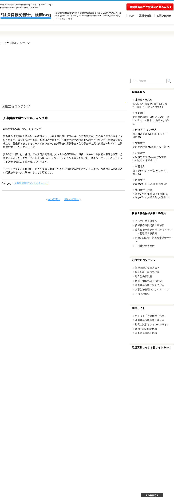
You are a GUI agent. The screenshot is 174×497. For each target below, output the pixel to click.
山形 (148, 107)
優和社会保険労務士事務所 (149, 225)
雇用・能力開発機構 (146, 328)
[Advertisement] (51, 74)
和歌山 (149, 160)
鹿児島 (153, 197)
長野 (145, 134)
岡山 (135, 174)
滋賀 (139, 160)
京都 (163, 157)
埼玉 (157, 117)
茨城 (139, 120)
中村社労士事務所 (145, 245)
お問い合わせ (164, 15)
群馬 (158, 120)
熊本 (162, 194)
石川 (162, 134)
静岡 (153, 147)
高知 (152, 184)
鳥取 (152, 170)
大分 (135, 197)
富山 (153, 134)
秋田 (139, 107)
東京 (135, 117)
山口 (135, 170)
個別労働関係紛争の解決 (148, 280)
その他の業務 (142, 293)
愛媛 (135, 184)
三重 (163, 147)
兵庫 (153, 157)
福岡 (152, 194)
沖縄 (163, 197)
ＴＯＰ (3, 42)
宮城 (164, 104)
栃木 (149, 120)
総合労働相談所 (143, 276)
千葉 (167, 117)
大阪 (135, 157)
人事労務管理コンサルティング (31, 183)
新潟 (135, 134)
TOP (131, 15)
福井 (135, 137)
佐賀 (143, 194)
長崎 (135, 194)
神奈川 (146, 117)
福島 (157, 107)
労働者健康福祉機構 (146, 333)
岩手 (156, 104)
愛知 (135, 147)
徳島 (161, 184)
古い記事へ (54, 199)
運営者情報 (145, 15)
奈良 (145, 157)
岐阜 (145, 147)
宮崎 (143, 197)
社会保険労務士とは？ (147, 267)
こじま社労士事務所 (146, 221)
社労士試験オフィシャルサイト (152, 324)
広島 (161, 170)
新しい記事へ (71, 199)
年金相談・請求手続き (147, 272)
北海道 (136, 104)
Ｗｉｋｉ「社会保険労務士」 (151, 315)
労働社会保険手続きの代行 (149, 285)
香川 (143, 184)
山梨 (167, 120)
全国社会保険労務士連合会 (149, 320)
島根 (143, 170)
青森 (147, 104)
